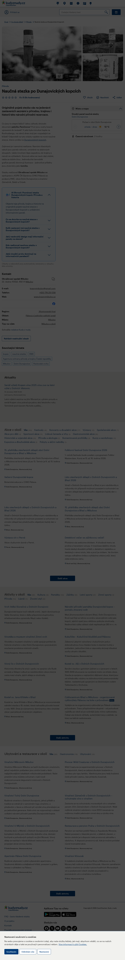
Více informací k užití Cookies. (73, 944)
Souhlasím (11, 952)
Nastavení (44, 952)
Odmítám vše (28, 952)
